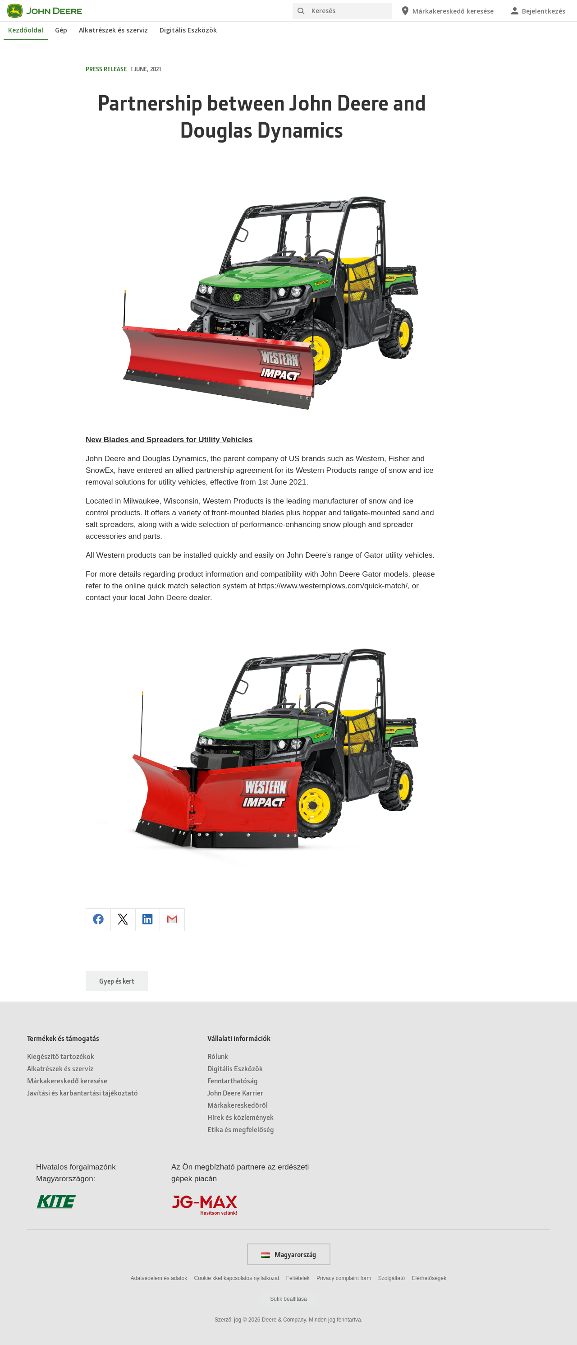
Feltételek (298, 1278)
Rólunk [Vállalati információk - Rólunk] (217, 1056)
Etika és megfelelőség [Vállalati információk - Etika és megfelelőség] (240, 1129)
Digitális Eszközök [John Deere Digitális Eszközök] (188, 30)
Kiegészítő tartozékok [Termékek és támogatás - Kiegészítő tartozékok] (60, 1056)
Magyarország (288, 1254)
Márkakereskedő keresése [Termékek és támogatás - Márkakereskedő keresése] (67, 1080)
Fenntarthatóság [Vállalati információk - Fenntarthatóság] (232, 1080)
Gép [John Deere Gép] (61, 30)
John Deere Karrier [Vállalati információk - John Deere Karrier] (235, 1092)
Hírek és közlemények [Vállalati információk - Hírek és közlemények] (240, 1117)
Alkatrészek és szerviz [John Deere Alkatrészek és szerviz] (113, 30)
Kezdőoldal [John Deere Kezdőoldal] (25, 30)
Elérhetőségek (429, 1278)
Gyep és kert (116, 980)
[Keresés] (342, 11)
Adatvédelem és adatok (159, 1278)
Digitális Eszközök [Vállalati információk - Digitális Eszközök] (235, 1068)
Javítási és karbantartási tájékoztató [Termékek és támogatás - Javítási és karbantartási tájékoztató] (82, 1092)
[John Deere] (50, 11)
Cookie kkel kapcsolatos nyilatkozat (236, 1278)
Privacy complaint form (343, 1278)
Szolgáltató (391, 1278)
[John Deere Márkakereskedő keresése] (447, 11)
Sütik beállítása (288, 1299)
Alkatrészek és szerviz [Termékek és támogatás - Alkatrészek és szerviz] (60, 1068)
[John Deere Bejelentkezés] (537, 11)
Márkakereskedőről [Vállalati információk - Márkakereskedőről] (237, 1104)
